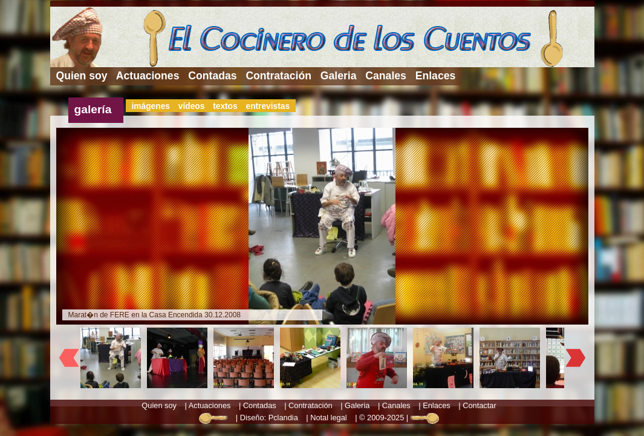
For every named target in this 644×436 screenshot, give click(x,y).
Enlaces (435, 76)
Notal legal (328, 417)
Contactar (479, 405)
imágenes (151, 106)
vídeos (191, 106)
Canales (385, 76)
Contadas (212, 76)
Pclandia (283, 417)
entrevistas (268, 106)
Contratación (278, 76)
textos (225, 106)
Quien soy (82, 76)
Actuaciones (148, 76)
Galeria (338, 76)
